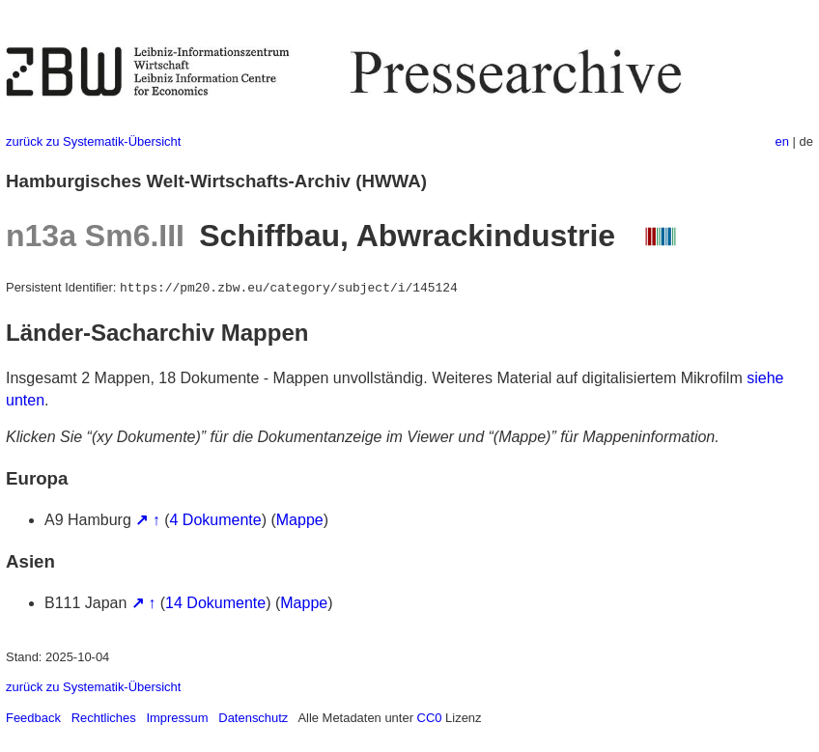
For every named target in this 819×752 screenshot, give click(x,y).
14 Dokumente (215, 603)
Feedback (33, 717)
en (782, 141)
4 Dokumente (216, 520)
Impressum (177, 717)
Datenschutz (253, 717)
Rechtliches (103, 717)
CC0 (429, 717)
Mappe (300, 520)
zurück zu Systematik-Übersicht (93, 141)
